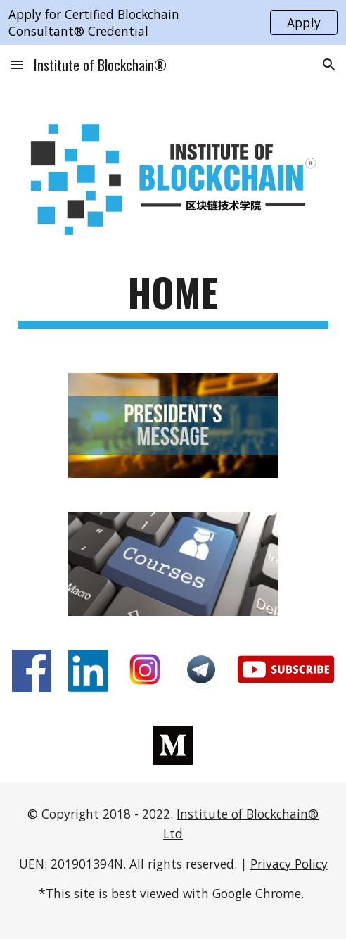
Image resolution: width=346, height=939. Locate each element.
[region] (173, 22)
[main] (173, 299)
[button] (17, 64)
